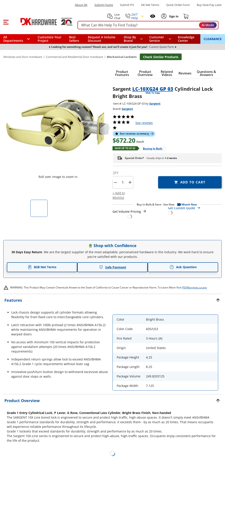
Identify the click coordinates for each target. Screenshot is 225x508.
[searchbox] (148, 25)
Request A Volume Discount (101, 39)
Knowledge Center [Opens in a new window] (186, 39)
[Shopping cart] (186, 16)
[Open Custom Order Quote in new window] (195, 210)
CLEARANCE (213, 39)
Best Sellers (74, 39)
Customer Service (156, 38)
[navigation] (160, 39)
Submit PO (127, 5)
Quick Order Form (178, 5)
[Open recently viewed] (152, 16)
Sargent (154, 103)
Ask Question (183, 267)
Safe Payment (112, 267)
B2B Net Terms (42, 267)
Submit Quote (103, 5)
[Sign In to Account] (173, 16)
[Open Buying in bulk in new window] (153, 148)
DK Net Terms (150, 5)
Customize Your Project (49, 39)
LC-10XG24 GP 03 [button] (152, 88)
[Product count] (122, 182)
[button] (5, 21)
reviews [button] (144, 123)
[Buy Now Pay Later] (209, 5)
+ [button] (130, 182)
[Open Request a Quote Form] (129, 214)
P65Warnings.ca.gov (194, 287)
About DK (81, 5)
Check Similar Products (160, 57)
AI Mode (208, 25)
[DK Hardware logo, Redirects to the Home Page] (41, 21)
